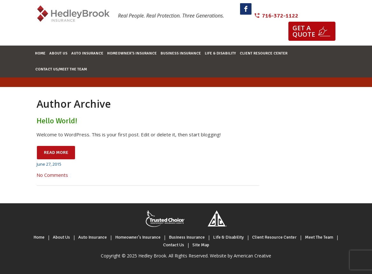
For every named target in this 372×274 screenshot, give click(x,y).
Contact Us (173, 245)
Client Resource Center (274, 237)
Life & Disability (228, 237)
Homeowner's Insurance (138, 237)
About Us (61, 237)
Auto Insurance (92, 237)
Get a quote (304, 31)
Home (39, 237)
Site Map (200, 245)
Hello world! (57, 121)
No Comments (52, 175)
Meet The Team (319, 237)
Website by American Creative (240, 256)
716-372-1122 (280, 15)
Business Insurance (187, 237)
